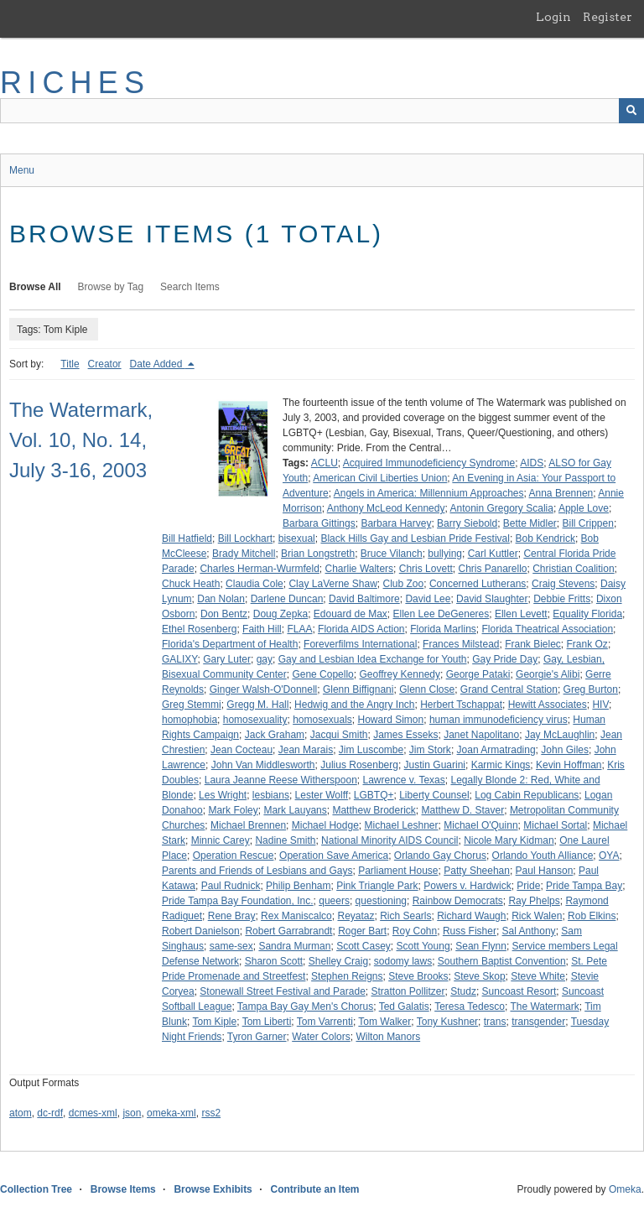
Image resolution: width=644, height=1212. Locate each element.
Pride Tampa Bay (584, 886)
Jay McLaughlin (560, 735)
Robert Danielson (201, 931)
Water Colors (321, 1037)
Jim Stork (430, 750)
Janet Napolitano (481, 735)
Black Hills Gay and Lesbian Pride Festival (414, 538)
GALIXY (180, 659)
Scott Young (423, 946)
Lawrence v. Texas (404, 780)
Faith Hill (262, 629)
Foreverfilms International (360, 644)
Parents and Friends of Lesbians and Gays (257, 870)
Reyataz (355, 916)
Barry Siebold (467, 523)
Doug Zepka (280, 614)
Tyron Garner (257, 1037)
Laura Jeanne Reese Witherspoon (281, 780)
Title (69, 364)
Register (607, 16)
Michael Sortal (555, 825)
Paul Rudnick (231, 886)
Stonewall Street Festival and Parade (282, 991)
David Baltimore (364, 599)
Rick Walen (537, 916)
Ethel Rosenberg (199, 629)
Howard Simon (391, 720)
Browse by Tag (111, 287)
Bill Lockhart (245, 538)
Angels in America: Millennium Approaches (429, 493)
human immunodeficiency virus (498, 720)
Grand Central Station (509, 689)
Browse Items (123, 1189)
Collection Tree (36, 1189)
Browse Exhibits (213, 1189)
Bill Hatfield (187, 538)
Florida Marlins (443, 629)
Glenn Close (426, 689)
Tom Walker (384, 1021)
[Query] (322, 110)
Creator (105, 364)
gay (265, 659)
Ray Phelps (533, 901)
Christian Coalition (573, 569)
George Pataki (478, 674)
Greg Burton (591, 689)
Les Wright (223, 795)
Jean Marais (305, 750)
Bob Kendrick (545, 538)
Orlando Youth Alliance (543, 855)
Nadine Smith (285, 840)
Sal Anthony (529, 931)
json (131, 1113)
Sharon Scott (274, 961)
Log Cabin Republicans (527, 795)
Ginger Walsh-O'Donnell (264, 689)
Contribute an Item (314, 1189)
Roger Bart (362, 931)
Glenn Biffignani (358, 689)
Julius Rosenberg (359, 765)
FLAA (299, 629)
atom (20, 1113)
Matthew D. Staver (463, 810)
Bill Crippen (588, 523)
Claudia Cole (254, 584)
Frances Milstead (461, 644)
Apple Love (583, 508)
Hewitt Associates (547, 704)
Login (553, 16)
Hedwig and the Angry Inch (354, 704)
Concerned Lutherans (477, 584)
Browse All (35, 287)
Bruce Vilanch (392, 553)
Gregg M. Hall (257, 704)
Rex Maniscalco (296, 916)
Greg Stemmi (191, 704)
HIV (600, 704)
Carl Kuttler (493, 553)
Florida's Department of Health (230, 644)
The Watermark (544, 1006)
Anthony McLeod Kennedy (386, 508)
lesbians (270, 795)
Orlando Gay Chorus (440, 855)
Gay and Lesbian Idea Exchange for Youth (372, 659)
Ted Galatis (404, 1006)
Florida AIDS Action (361, 629)
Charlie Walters (359, 569)
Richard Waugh (471, 916)
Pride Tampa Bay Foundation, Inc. (238, 901)
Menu (21, 170)
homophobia (189, 720)
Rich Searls (405, 916)
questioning (381, 901)
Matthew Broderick (373, 810)
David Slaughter (491, 599)
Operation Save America (333, 855)
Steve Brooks (418, 976)
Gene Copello (322, 674)
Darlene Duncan (287, 599)
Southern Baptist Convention (502, 961)
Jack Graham (274, 735)
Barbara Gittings (319, 523)
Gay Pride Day (505, 659)
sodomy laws (403, 961)
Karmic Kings (501, 765)
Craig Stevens (563, 584)
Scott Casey (363, 946)
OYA (609, 855)
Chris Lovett (426, 569)
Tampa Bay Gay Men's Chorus (305, 1006)
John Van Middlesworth (263, 765)
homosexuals (322, 720)
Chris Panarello (492, 569)
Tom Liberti (267, 1021)
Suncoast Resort (519, 991)
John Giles (565, 750)
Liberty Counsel (434, 795)
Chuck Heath (191, 584)
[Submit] (631, 110)
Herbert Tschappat (461, 704)
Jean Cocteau (241, 750)
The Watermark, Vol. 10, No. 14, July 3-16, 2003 (81, 439)
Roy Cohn (414, 931)
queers (334, 901)
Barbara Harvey (396, 523)
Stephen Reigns (346, 976)
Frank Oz (587, 644)
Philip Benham (298, 886)
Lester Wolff (322, 795)
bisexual (296, 538)
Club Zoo (403, 584)
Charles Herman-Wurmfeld (259, 569)
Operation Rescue (233, 855)
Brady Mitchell (243, 553)
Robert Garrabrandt (288, 931)
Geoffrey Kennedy (399, 674)
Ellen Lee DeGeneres (441, 614)
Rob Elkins (591, 916)
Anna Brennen (561, 493)
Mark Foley (232, 810)
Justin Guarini (434, 765)
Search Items (190, 287)
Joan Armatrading (496, 750)
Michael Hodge (325, 825)
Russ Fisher (469, 931)
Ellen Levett (521, 614)
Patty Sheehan (477, 870)
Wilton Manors (388, 1037)
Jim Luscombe (371, 750)
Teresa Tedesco (469, 1006)
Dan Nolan (221, 599)
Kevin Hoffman (569, 765)
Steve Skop (479, 976)
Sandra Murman (294, 946)
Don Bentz (223, 614)
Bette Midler (530, 523)
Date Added (157, 364)
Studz (463, 991)
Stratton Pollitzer (407, 991)
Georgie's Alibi (547, 674)
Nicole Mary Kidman (508, 840)
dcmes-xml (93, 1113)
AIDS (531, 463)
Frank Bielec (533, 644)
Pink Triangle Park (377, 886)
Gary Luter (227, 659)
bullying (445, 553)
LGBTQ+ (374, 795)
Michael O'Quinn (480, 825)
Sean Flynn (480, 946)
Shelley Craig (338, 961)
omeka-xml (171, 1113)
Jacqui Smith (339, 735)
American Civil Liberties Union (380, 478)
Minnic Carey (220, 840)
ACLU (324, 463)
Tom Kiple (214, 1021)
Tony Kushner (447, 1021)
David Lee (427, 599)
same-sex (231, 946)
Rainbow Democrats (458, 901)
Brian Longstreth (318, 553)
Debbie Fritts (561, 599)
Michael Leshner (401, 825)
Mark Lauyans (294, 810)
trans (495, 1021)
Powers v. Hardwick (467, 886)
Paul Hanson (545, 870)
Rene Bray (232, 916)
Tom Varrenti (325, 1021)
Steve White (538, 976)
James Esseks (405, 735)
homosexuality (255, 720)
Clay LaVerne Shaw (332, 584)
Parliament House (398, 870)
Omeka (625, 1189)
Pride (528, 886)
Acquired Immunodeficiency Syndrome (429, 463)
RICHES (75, 82)
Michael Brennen (248, 825)
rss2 (211, 1113)
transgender (538, 1021)
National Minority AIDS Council (389, 840)
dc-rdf (50, 1113)
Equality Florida (587, 614)
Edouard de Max (350, 614)
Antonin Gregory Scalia (501, 508)
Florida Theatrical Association (548, 629)
